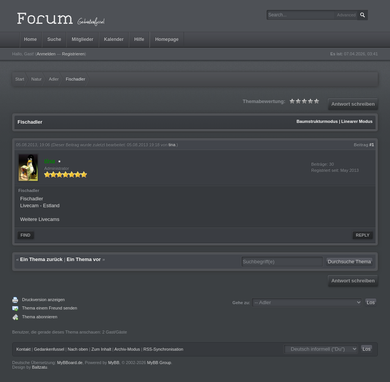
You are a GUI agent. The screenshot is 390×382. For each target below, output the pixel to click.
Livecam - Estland (39, 205)
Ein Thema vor (84, 259)
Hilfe (139, 39)
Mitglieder (82, 39)
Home (30, 39)
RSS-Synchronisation (164, 349)
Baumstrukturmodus (317, 121)
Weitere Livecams (39, 219)
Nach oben (78, 349)
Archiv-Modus (127, 349)
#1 (371, 144)
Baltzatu (39, 367)
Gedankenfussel (49, 349)
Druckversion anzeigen (43, 299)
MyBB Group (159, 362)
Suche (54, 39)
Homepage (166, 39)
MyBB (113, 362)
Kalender (113, 39)
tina (172, 144)
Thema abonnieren (39, 316)
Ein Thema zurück (41, 259)
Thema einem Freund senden (49, 308)
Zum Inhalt (101, 349)
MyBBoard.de (70, 362)
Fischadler (31, 198)
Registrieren (73, 54)
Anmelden (46, 54)
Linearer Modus (356, 121)
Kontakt (23, 349)
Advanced (346, 15)
